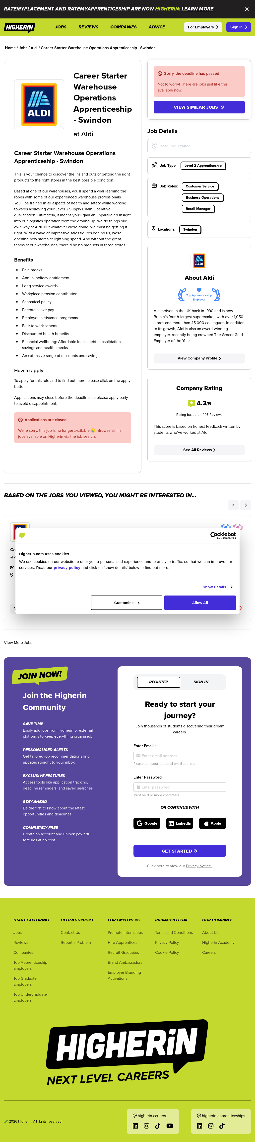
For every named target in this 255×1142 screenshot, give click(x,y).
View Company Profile (199, 358)
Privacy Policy (167, 942)
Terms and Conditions (174, 932)
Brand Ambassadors (125, 962)
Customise (127, 603)
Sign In (238, 27)
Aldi (87, 134)
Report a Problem (76, 942)
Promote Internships (125, 932)
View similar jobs (199, 107)
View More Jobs (18, 642)
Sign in (200, 682)
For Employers (203, 27)
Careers (209, 952)
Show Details (214, 587)
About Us (210, 932)
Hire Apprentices (122, 942)
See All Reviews (199, 450)
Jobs (17, 932)
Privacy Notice (199, 866)
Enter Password (148, 777)
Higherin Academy (218, 942)
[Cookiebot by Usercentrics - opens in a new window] (214, 535)
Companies (23, 952)
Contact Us (70, 932)
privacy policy (67, 567)
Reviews (20, 942)
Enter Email (144, 746)
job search (86, 436)
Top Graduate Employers (25, 981)
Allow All (200, 603)
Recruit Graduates (123, 952)
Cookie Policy (167, 952)
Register (158, 682)
